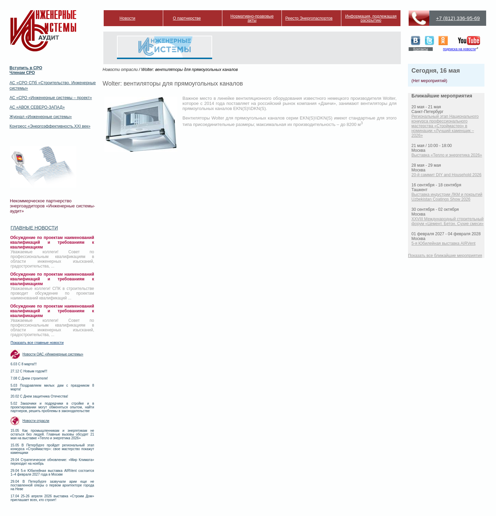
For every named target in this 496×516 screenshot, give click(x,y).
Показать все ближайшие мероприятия (445, 255)
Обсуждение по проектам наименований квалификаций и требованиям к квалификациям (52, 242)
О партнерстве (187, 18)
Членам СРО (22, 72)
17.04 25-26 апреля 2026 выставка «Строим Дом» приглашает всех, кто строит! (52, 498)
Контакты (420, 49)
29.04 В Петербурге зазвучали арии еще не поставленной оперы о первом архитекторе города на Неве (52, 485)
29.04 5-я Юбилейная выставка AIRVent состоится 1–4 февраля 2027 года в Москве (52, 472)
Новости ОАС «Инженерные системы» (52, 354)
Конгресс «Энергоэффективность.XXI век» (50, 126)
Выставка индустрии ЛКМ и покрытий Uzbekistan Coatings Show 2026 (446, 197)
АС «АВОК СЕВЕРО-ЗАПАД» (37, 107)
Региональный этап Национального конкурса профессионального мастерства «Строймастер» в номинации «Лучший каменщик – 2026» (445, 126)
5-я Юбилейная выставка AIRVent (443, 243)
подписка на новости (459, 49)
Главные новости (34, 228)
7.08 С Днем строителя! (29, 378)
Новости (127, 18)
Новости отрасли (35, 421)
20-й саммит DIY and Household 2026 (446, 174)
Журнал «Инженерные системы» (41, 116)
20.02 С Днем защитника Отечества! (39, 396)
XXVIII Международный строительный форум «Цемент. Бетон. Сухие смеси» (447, 221)
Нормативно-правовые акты (252, 18)
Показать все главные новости (37, 342)
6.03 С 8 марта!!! (24, 364)
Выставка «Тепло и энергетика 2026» (446, 155)
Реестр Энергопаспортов (308, 18)
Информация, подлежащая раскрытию (370, 18)
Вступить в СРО (26, 68)
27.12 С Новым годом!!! (29, 371)
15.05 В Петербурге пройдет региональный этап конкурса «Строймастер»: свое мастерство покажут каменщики (52, 449)
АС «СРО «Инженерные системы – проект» (51, 97)
